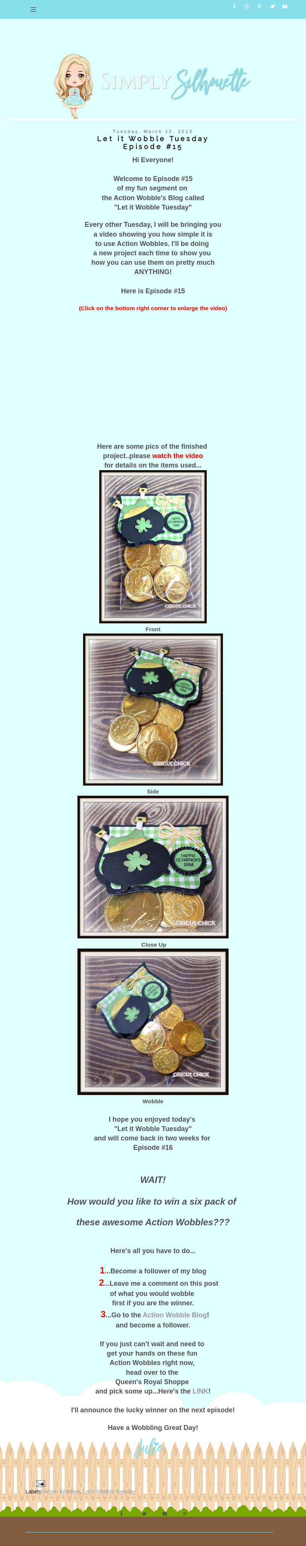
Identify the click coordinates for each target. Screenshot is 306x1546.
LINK (200, 1385)
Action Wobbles (62, 1486)
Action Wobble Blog (175, 1309)
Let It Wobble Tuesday (109, 1486)
